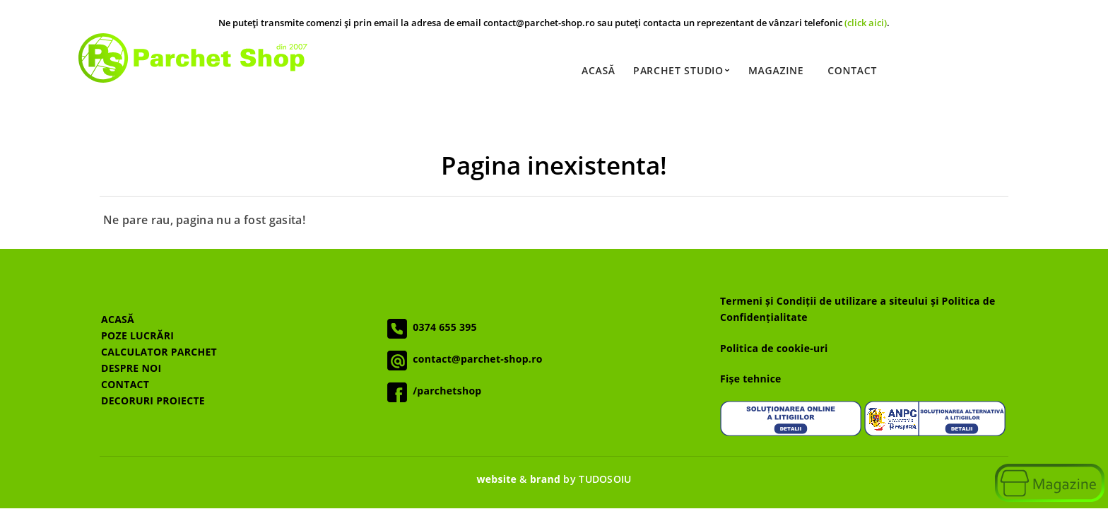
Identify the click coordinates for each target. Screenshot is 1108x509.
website (496, 479)
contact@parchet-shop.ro (474, 358)
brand (545, 479)
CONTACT (125, 384)
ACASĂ (117, 319)
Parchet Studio (682, 70)
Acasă (598, 70)
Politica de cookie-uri (774, 348)
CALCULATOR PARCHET (159, 351)
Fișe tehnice (751, 378)
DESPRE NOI (131, 368)
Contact (852, 70)
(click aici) (865, 22)
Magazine (775, 70)
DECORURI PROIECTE (153, 400)
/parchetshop (444, 390)
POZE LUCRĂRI (137, 335)
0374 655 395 (442, 327)
